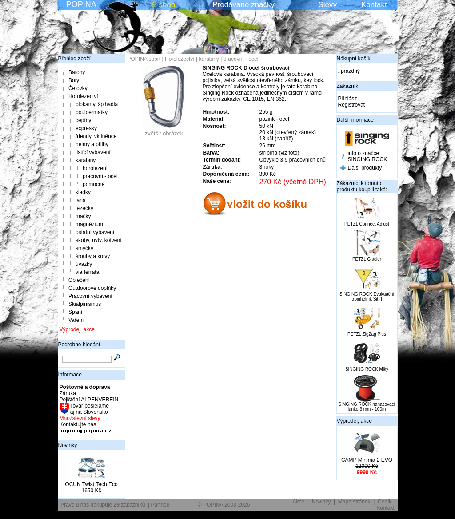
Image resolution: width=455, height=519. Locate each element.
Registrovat (351, 105)
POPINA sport (144, 59)
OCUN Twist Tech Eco (91, 484)
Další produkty (365, 168)
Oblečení (79, 280)
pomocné (93, 184)
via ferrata (87, 272)
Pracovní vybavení (90, 296)
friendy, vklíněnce (96, 136)
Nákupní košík (354, 58)
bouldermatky (92, 112)
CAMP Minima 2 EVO (366, 460)
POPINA (81, 4)
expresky (86, 128)
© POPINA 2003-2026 (224, 505)
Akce (299, 502)
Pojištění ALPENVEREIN (89, 399)
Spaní (75, 312)
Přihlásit (347, 98)
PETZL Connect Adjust (366, 224)
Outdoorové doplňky (92, 288)
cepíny (83, 120)
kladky (83, 192)
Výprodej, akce (77, 329)
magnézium (89, 224)
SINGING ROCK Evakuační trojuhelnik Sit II (366, 296)
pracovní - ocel (100, 176)
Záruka (68, 393)
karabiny (86, 160)
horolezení (95, 168)
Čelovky (78, 88)
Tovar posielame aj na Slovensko (89, 409)
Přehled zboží (74, 58)
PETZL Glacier (366, 259)
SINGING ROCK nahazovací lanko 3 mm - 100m (367, 407)
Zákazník (348, 86)
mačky (83, 216)
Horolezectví (83, 96)
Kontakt (374, 4)
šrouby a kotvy (93, 256)
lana (81, 200)
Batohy (76, 72)
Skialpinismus (84, 304)
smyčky (84, 248)
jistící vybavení (93, 152)
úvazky (84, 264)
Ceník (384, 502)
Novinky (67, 445)
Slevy (327, 4)
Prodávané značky (243, 4)
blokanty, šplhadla (97, 104)
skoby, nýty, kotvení (99, 240)
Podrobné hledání (79, 344)
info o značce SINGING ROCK (367, 156)
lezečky (84, 208)
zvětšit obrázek (164, 131)
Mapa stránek (354, 502)
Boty (73, 80)
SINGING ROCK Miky (366, 369)
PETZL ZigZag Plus (366, 334)
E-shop (163, 4)
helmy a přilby (92, 144)
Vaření (76, 320)
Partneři (160, 505)
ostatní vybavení (95, 232)
